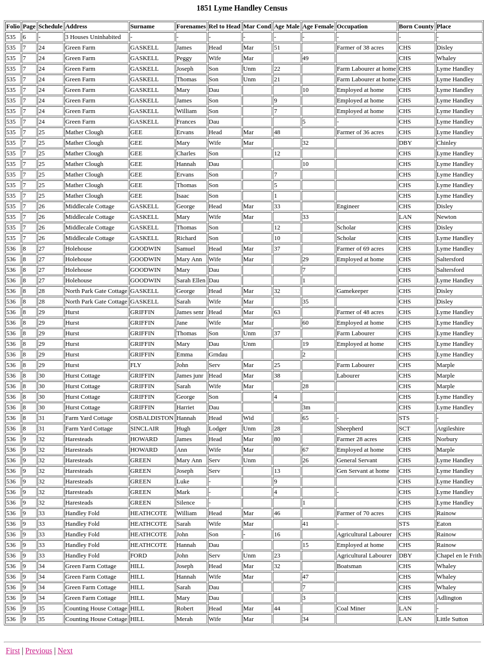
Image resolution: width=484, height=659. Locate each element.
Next (65, 650)
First (13, 650)
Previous (38, 650)
